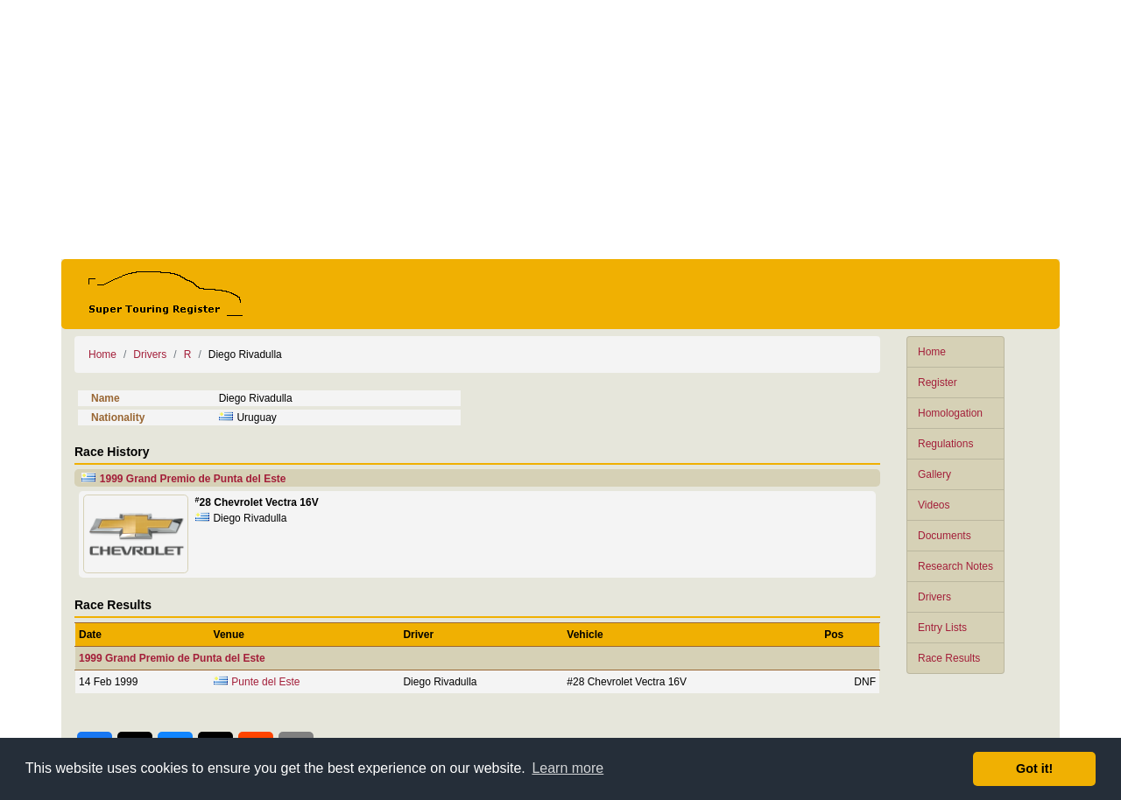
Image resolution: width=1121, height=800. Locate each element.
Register (937, 382)
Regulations (945, 444)
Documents (944, 536)
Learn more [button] (567, 768)
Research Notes (955, 566)
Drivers (934, 597)
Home (932, 352)
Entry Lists (942, 627)
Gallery (934, 474)
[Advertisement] (560, 129)
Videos (933, 505)
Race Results (949, 658)
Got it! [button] (1034, 768)
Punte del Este (265, 682)
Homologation (950, 413)
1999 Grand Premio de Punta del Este (193, 479)
